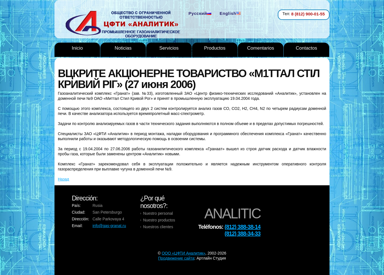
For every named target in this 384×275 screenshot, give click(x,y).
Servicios (169, 48)
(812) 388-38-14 (242, 227)
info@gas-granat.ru (109, 225)
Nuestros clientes (158, 227)
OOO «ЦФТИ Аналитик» (183, 253)
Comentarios (260, 48)
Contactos (306, 48)
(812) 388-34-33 (242, 233)
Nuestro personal (158, 213)
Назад (63, 179)
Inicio (77, 48)
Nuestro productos (159, 220)
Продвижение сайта (176, 258)
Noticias (123, 48)
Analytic (125, 25)
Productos (215, 48)
